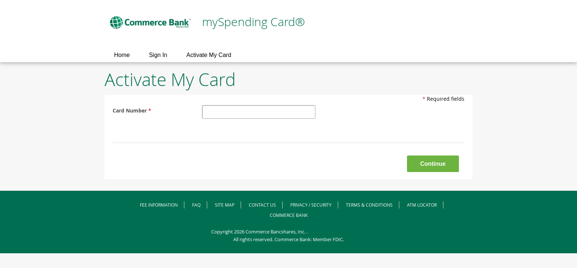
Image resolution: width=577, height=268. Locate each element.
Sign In (158, 55)
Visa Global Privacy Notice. (337, 231)
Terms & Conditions (369, 205)
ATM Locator (422, 205)
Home (122, 55)
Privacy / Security (311, 205)
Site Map (224, 205)
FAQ (196, 205)
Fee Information (159, 205)
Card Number (133, 110)
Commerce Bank (289, 215)
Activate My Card (209, 55)
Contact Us (262, 205)
